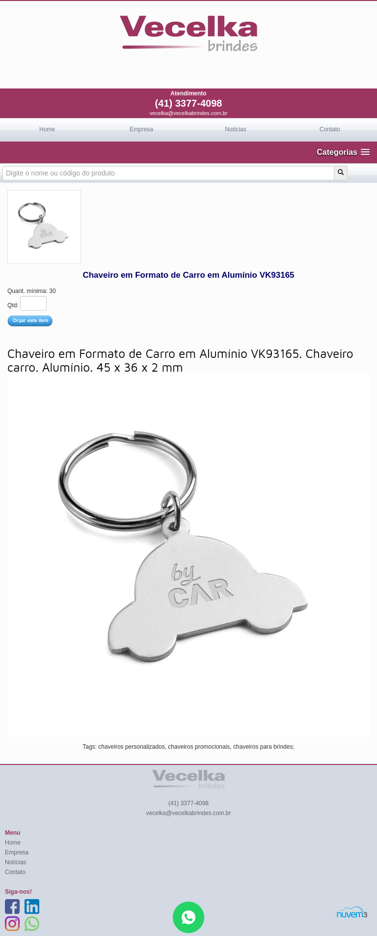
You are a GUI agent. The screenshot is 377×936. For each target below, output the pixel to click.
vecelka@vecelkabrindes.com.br (189, 113)
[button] (343, 152)
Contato (330, 129)
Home (47, 129)
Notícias (235, 129)
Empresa (141, 129)
